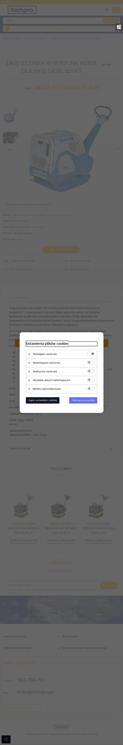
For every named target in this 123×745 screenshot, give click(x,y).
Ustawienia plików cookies (47, 344)
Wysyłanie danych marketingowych (51, 380)
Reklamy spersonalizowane (47, 389)
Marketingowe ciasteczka (46, 363)
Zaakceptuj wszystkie (83, 400)
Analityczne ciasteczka (45, 371)
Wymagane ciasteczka (45, 354)
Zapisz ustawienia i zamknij (43, 400)
